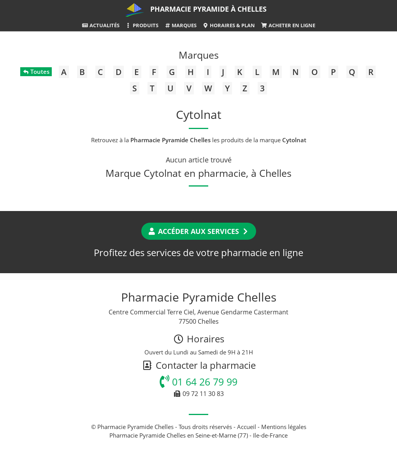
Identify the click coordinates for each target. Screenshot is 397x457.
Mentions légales (283, 427)
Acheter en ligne (288, 25)
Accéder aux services (199, 231)
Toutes (36, 71)
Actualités (100, 25)
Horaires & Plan (228, 25)
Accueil (246, 427)
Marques (180, 25)
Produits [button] (141, 25)
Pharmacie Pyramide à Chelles (208, 9)
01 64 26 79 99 (198, 381)
